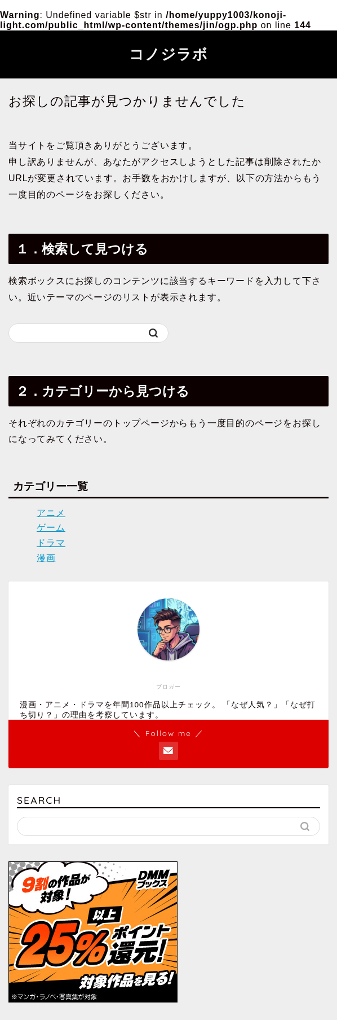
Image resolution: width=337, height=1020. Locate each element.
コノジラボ (168, 54)
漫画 (46, 558)
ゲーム (51, 527)
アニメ (51, 513)
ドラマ (51, 543)
